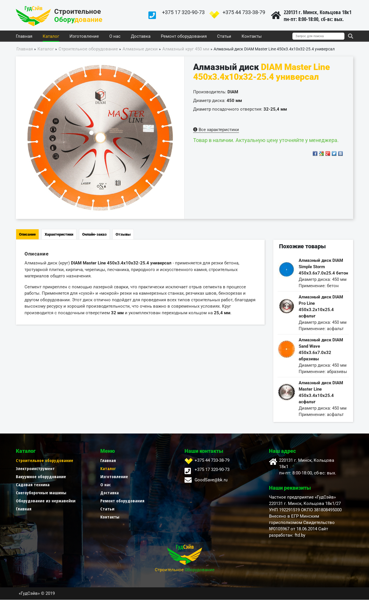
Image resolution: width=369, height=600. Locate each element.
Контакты (252, 36)
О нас (115, 36)
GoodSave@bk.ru (211, 480)
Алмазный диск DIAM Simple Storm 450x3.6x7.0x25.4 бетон (323, 267)
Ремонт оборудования (184, 36)
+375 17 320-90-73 (183, 12)
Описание (27, 234)
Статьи (224, 36)
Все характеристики (216, 130)
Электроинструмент (35, 469)
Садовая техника (33, 485)
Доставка (140, 36)
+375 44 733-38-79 (244, 12)
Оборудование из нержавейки (46, 501)
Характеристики (59, 234)
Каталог (51, 36)
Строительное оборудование (44, 460)
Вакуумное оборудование (41, 477)
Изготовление (84, 36)
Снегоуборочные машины (41, 493)
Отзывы (123, 234)
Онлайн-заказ (94, 234)
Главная (24, 36)
